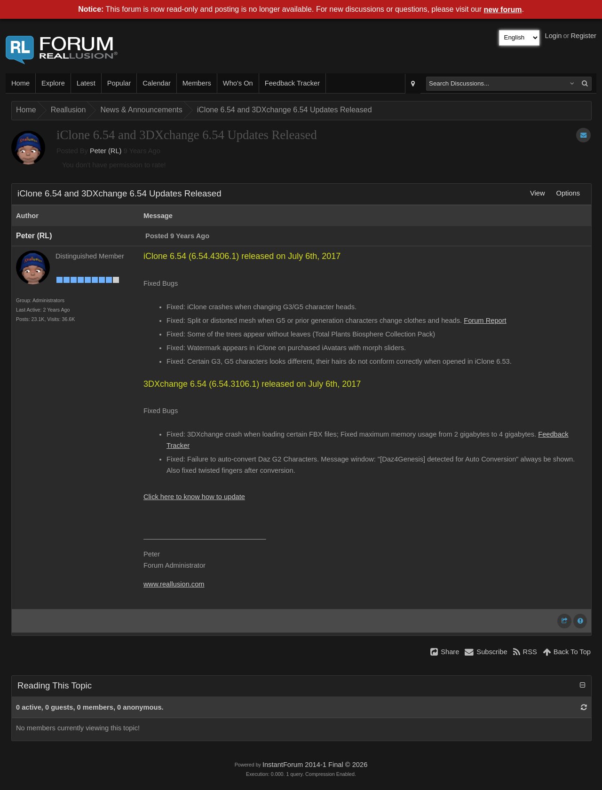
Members (197, 83)
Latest (86, 83)
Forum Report (485, 320)
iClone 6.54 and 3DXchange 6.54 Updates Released (284, 110)
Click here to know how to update (194, 497)
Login (553, 35)
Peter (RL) (106, 151)
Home (20, 83)
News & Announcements (141, 110)
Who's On (238, 83)
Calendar (156, 83)
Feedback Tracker (292, 83)
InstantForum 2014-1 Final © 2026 (314, 764)
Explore (53, 83)
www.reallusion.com (174, 584)
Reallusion (68, 110)
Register (583, 35)
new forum (503, 10)
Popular (119, 83)
